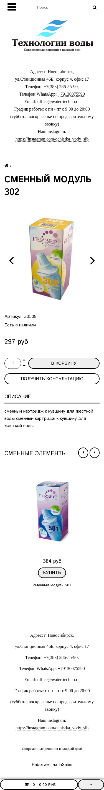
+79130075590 (71, 94)
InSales (65, 764)
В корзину (64, 363)
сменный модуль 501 (52, 585)
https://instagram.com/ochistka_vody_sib (52, 139)
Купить (52, 572)
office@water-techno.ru (58, 101)
